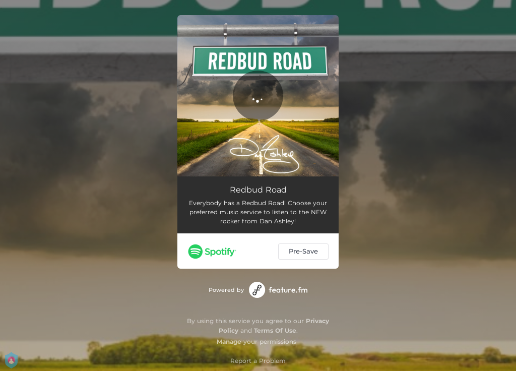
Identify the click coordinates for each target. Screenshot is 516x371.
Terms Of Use (275, 330)
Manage (229, 341)
